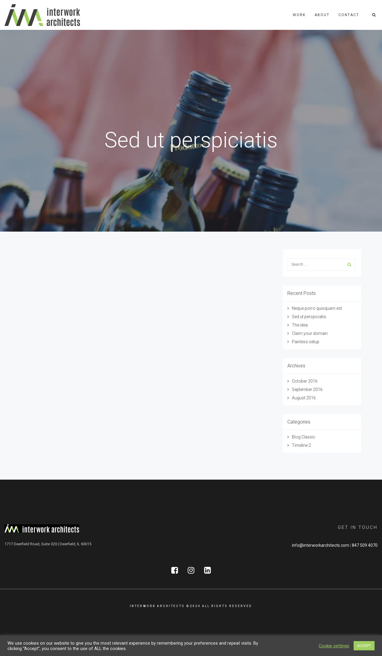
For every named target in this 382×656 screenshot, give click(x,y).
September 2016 (307, 389)
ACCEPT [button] (364, 645)
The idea (300, 325)
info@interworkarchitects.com (320, 545)
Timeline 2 (301, 445)
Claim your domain (310, 333)
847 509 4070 (365, 545)
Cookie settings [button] (334, 646)
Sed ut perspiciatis (309, 316)
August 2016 (304, 397)
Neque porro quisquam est (317, 308)
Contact (348, 15)
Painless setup (305, 341)
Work (299, 15)
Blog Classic (303, 437)
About (322, 15)
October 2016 (305, 381)
